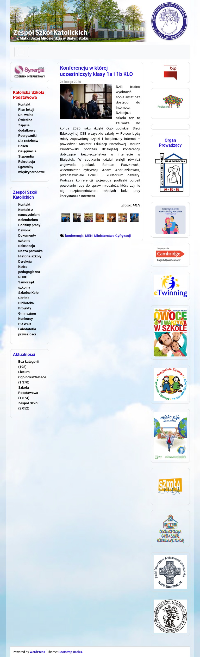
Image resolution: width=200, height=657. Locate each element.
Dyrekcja (25, 261)
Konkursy (25, 319)
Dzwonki (25, 230)
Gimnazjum (27, 313)
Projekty (24, 308)
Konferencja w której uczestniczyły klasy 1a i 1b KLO (96, 71)
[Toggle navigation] (21, 52)
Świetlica (25, 120)
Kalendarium (28, 220)
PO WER (24, 324)
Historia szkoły (29, 256)
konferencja (74, 236)
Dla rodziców (28, 141)
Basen (23, 146)
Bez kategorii (28, 361)
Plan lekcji (26, 110)
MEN (89, 236)
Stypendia (26, 156)
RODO (23, 277)
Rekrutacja (26, 162)
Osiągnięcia (27, 151)
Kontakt (24, 104)
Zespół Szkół (28, 403)
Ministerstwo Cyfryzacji (112, 236)
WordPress (37, 652)
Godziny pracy (29, 225)
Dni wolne (25, 115)
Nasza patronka (30, 251)
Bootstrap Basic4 (70, 652)
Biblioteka (26, 303)
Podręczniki (27, 136)
